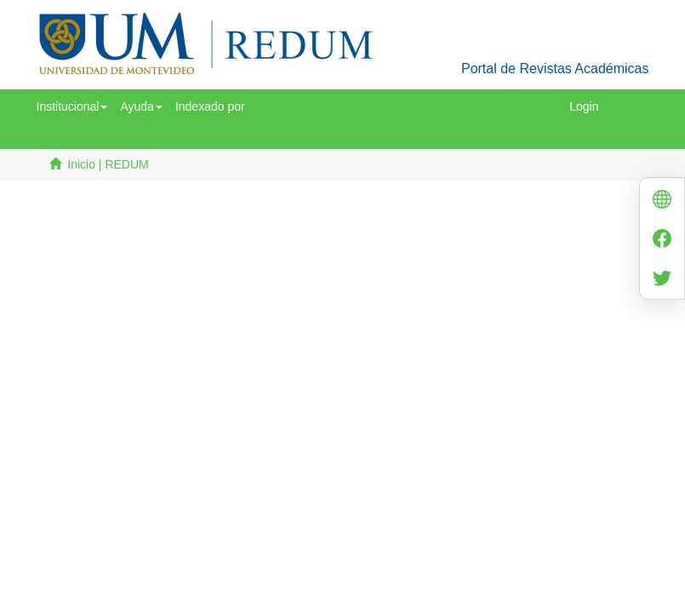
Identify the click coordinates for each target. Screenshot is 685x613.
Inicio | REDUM (107, 164)
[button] (72, 106)
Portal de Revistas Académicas (555, 68)
